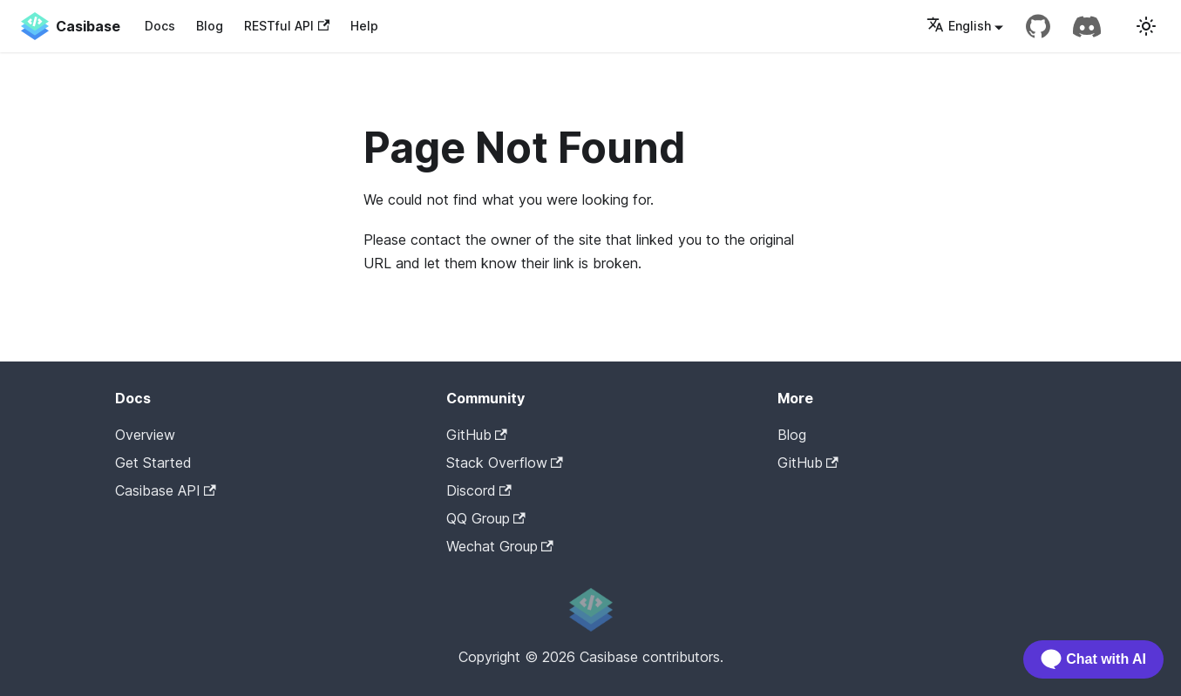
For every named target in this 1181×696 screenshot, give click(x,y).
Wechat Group (499, 546)
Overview (145, 434)
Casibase (851, 489)
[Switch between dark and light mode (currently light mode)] (1146, 26)
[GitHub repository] (1038, 26)
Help (364, 25)
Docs (160, 25)
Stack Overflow (504, 462)
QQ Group (486, 518)
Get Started (153, 462)
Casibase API (165, 490)
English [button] (958, 25)
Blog (209, 25)
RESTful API (286, 25)
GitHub (476, 434)
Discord (479, 490)
